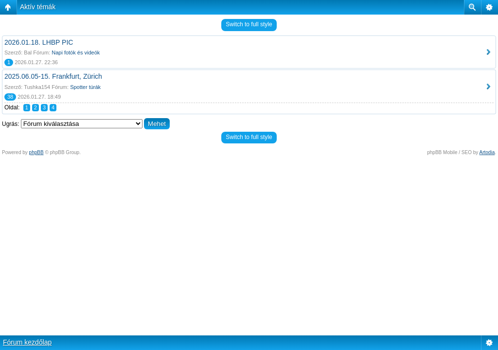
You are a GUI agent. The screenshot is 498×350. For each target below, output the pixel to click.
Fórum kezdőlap (27, 342)
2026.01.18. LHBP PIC (38, 42)
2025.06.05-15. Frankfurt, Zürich (53, 76)
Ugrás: (10, 124)
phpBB (36, 152)
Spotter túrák (85, 87)
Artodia (487, 152)
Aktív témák (37, 7)
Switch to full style (249, 24)
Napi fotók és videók (76, 52)
